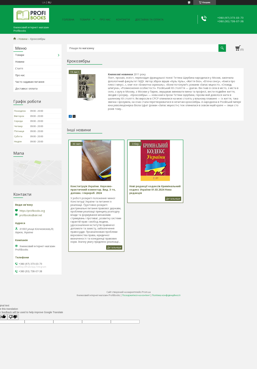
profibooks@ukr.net (30, 215)
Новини (22, 39)
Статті (19, 68)
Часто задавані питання (29, 81)
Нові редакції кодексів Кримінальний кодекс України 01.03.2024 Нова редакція (173, 199)
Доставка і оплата (26, 88)
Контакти (123, 19)
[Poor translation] (13, 317)
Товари (85, 19)
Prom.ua (146, 292)
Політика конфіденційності (166, 295)
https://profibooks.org (32, 210)
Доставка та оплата (149, 19)
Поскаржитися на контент (136, 295)
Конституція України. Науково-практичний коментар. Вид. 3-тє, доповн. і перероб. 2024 (114, 247)
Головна (68, 19)
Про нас (105, 19)
